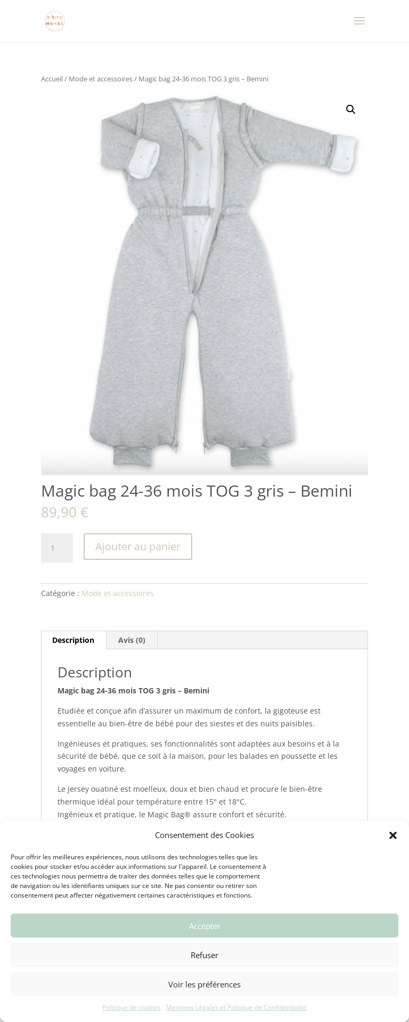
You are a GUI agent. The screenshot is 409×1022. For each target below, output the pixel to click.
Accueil (52, 78)
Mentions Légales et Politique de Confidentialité (236, 1007)
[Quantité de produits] (57, 548)
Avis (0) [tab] (131, 640)
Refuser (204, 955)
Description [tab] (73, 640)
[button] (393, 835)
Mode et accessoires (101, 78)
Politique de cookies (131, 1007)
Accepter (204, 925)
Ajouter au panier (138, 546)
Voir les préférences (204, 984)
